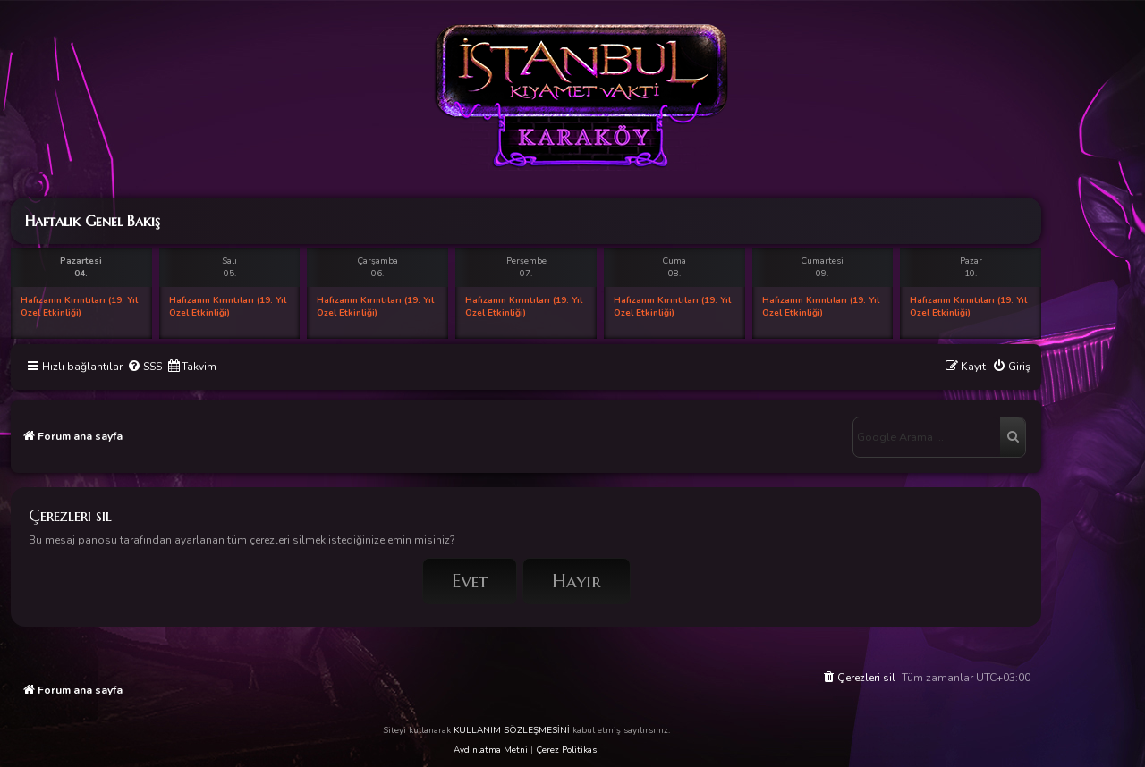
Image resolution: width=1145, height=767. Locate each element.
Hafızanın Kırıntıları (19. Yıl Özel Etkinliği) (79, 306)
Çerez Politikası (567, 750)
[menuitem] (144, 367)
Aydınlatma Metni (491, 750)
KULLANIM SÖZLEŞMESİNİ (512, 730)
